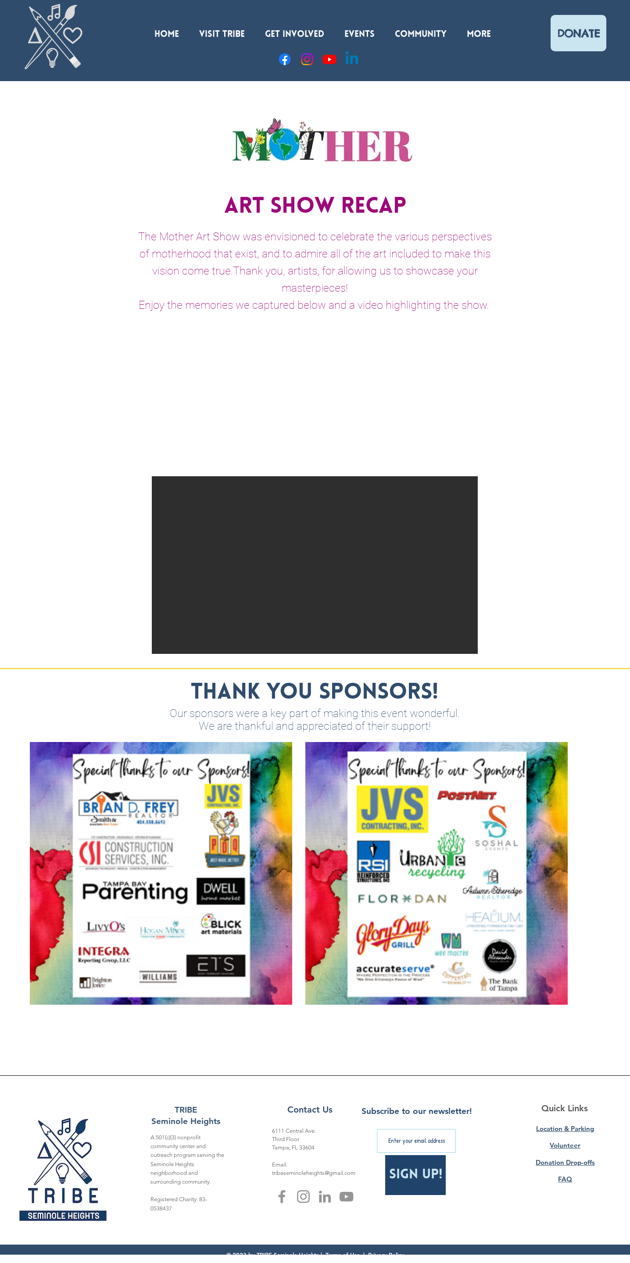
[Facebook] (285, 59)
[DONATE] (578, 33)
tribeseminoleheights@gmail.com (313, 1173)
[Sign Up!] (415, 1175)
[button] (222, 31)
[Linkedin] (352, 59)
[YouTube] (329, 59)
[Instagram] (307, 59)
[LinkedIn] (324, 1196)
